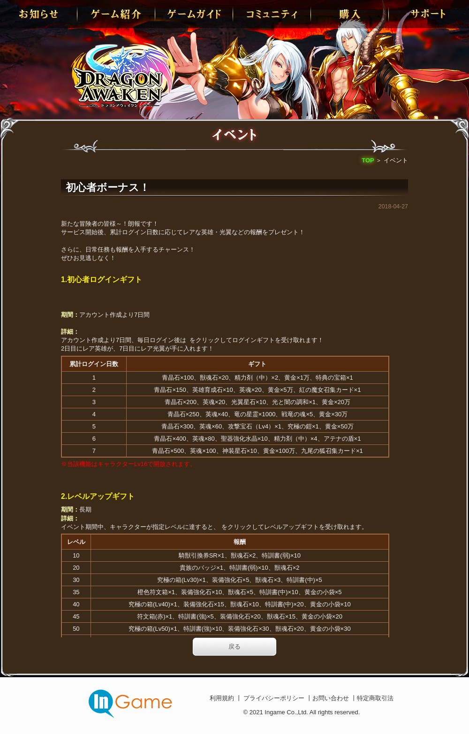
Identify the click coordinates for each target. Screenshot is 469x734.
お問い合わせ (331, 698)
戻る (234, 646)
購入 (350, 14)
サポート (428, 14)
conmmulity (272, 14)
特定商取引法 (375, 698)
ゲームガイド (195, 14)
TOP (368, 160)
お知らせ (39, 14)
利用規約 (223, 698)
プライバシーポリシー (274, 698)
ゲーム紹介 (117, 14)
